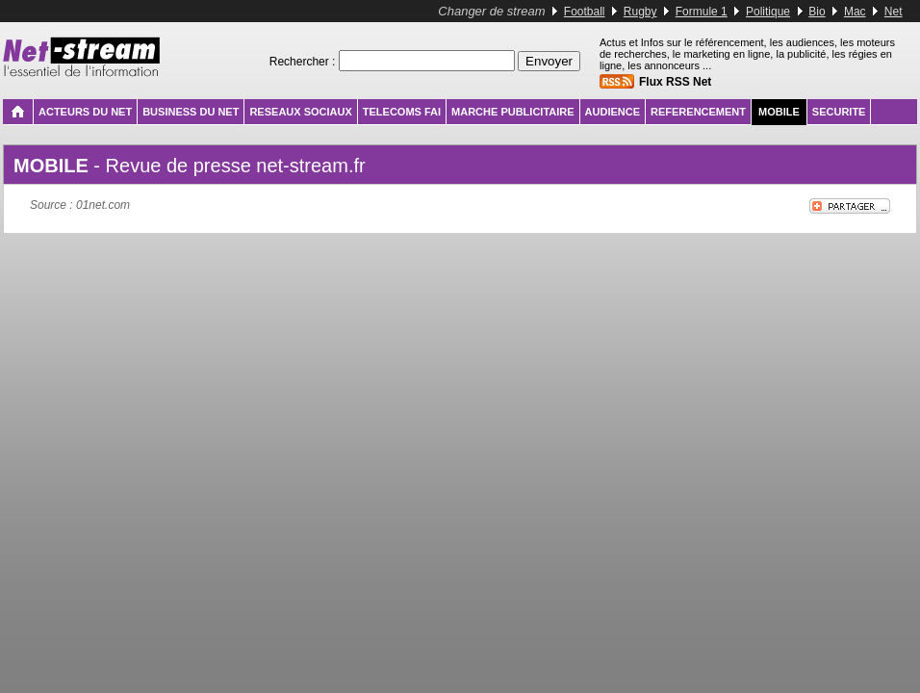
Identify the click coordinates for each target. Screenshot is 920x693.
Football (584, 11)
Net (893, 11)
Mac (855, 11)
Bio (816, 11)
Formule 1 (702, 11)
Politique (768, 11)
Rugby (640, 11)
